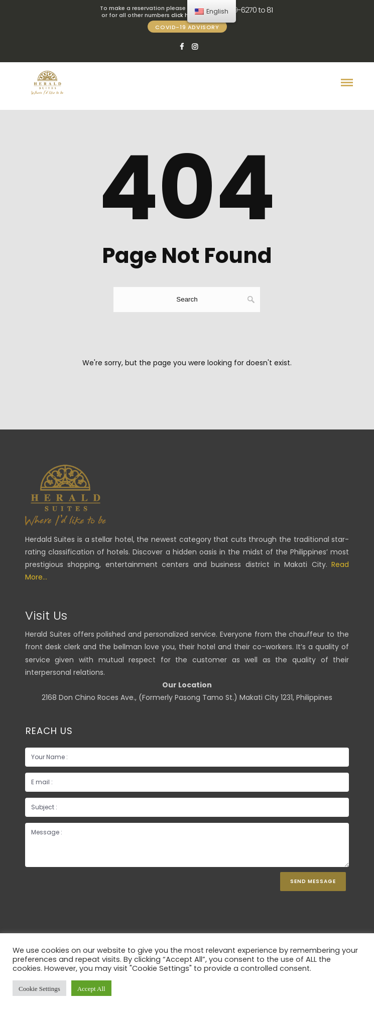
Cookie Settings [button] (39, 988)
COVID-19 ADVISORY (187, 27)
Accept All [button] (91, 988)
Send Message (313, 881)
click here (183, 15)
